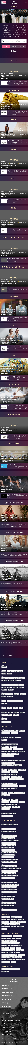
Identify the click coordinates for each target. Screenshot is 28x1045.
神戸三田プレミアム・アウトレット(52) (9, 887)
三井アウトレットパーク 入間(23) (8, 849)
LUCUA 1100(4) (12, 779)
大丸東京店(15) (13, 746)
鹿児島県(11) (15, 714)
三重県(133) (10, 689)
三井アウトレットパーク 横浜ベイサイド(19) (10, 840)
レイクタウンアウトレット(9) (7, 847)
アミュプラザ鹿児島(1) (6, 806)
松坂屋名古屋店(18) (20, 760)
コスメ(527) (10, 945)
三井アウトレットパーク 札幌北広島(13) (9, 824)
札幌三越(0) (15, 730)
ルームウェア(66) (18, 957)
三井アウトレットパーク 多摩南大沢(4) (9, 835)
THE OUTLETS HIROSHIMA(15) (8, 898)
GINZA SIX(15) (15, 753)
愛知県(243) (4, 689)
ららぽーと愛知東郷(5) (17, 765)
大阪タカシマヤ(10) (5, 772)
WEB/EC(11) (13, 926)
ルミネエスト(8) (5, 751)
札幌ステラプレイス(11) (6, 730)
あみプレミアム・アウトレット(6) (8, 854)
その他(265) (4, 928)
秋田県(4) (20, 671)
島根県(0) (9, 701)
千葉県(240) (4, 680)
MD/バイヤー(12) (5, 921)
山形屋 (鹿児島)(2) (5, 804)
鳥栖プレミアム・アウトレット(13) (8, 903)
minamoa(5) (14, 788)
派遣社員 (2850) (5, 969)
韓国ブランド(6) (17, 943)
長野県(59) (9, 687)
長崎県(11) (16, 712)
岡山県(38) (15, 701)
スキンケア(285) (18, 945)
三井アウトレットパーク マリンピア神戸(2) (10, 884)
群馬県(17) (16, 678)
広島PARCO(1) (22, 786)
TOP (2, 655)
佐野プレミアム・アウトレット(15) (8, 845)
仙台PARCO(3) (4, 737)
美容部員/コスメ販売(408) (16, 917)
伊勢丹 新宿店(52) (13, 751)
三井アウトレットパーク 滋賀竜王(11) (9, 889)
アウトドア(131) (5, 957)
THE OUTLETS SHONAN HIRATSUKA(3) (9, 861)
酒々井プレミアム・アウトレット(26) (9, 852)
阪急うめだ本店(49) (5, 774)
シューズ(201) (4, 952)
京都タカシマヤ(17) (5, 776)
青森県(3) (4, 671)
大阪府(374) (16, 694)
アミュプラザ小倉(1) (6, 799)
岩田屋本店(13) (14, 799)
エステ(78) (12, 947)
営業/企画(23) (22, 921)
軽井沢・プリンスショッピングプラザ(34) (10, 870)
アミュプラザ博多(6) (6, 809)
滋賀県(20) (4, 694)
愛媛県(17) (15, 707)
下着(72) (3, 959)
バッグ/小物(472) (20, 950)
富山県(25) (10, 684)
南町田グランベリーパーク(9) (7, 857)
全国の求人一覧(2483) (6, 722)
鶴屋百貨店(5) (13, 804)
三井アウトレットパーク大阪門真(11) (9, 891)
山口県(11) (4, 703)
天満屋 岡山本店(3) (14, 786)
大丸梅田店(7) (13, 774)
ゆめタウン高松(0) (5, 795)
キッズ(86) (18, 947)
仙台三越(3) (11, 737)
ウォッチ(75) (12, 950)
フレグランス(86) (5, 947)
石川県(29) (16, 684)
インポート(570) (5, 940)
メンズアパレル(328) (17, 936)
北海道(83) (4, 666)
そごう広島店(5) (14, 783)
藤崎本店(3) (4, 739)
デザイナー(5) (14, 919)
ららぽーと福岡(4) (15, 806)
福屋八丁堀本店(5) (5, 786)
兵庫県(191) (23, 694)
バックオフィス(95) (5, 926)
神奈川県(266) (17, 680)
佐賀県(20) (10, 712)
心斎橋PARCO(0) (20, 779)
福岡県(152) (4, 712)
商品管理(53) (4, 924)
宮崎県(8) (9, 714)
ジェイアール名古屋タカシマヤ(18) (8, 760)
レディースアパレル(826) (6, 936)
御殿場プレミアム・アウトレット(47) (9, 866)
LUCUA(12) (4, 769)
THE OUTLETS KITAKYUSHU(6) (8, 905)
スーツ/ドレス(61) (13, 940)
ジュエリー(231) (5, 950)
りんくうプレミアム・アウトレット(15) (9, 882)
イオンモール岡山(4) (6, 788)
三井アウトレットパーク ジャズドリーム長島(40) (11, 868)
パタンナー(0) (21, 919)
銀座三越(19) (4, 744)
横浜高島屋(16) (21, 751)
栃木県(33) (10, 678)
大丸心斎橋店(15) (22, 769)
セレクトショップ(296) (6, 938)
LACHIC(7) (13, 762)
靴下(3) (8, 959)
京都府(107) (10, 694)
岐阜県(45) (15, 687)
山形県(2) (4, 673)
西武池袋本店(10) (5, 746)
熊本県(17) (22, 712)
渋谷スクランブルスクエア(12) (8, 756)
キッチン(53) (14, 954)
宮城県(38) (15, 671)
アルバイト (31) (5, 971)
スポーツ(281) (21, 954)
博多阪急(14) (21, 802)
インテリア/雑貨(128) (6, 954)
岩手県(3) (9, 671)
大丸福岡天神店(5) (13, 802)
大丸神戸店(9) (4, 779)
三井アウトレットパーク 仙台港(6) (8, 829)
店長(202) (4, 919)
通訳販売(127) (20, 926)
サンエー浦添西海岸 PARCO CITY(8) (8, 813)
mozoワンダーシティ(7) (6, 765)
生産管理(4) (11, 924)
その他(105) (13, 961)
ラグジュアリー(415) (16, 938)
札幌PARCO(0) (14, 733)
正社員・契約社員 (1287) (14, 969)
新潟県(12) (4, 684)
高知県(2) (21, 707)
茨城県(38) (4, 678)
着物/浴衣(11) (14, 959)
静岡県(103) (21, 687)
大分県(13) (4, 714)
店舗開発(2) (17, 924)
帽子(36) (10, 952)
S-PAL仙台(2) (18, 737)
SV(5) (9, 919)
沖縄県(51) (4, 719)
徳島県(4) (4, 707)
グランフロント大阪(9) (12, 769)
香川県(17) (9, 707)
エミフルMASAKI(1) (20, 792)
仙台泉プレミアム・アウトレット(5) (8, 831)
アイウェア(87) (17, 952)
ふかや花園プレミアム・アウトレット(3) (9, 859)
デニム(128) (4, 945)
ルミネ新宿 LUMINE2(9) (17, 749)
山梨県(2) (4, 687)
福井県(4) (21, 684)
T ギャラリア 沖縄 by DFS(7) (7, 815)
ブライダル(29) (21, 959)
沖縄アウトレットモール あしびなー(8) (9, 910)
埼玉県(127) (22, 678)
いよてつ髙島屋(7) (11, 792)
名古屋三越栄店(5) (5, 762)
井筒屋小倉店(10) (5, 802)
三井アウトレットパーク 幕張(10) (8, 838)
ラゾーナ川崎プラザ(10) (6, 753)
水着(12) (11, 957)
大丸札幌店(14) (22, 730)
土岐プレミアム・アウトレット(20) (8, 873)
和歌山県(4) (10, 696)
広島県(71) (21, 701)
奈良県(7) (4, 696)
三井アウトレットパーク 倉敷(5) (8, 896)
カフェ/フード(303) (5, 961)
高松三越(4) (4, 792)
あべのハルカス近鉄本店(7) (16, 776)
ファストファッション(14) (7, 943)
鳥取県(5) (4, 701)
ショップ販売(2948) (5, 917)
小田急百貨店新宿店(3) (13, 744)
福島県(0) (9, 673)
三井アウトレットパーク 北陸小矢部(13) (9, 875)
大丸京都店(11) (14, 772)
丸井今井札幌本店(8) (6, 733)
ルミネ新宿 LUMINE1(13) (6, 749)
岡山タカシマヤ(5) (5, 783)
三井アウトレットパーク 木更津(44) (8, 842)
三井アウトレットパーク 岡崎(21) (8, 877)
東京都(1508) (10, 680)
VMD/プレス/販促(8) (14, 921)
